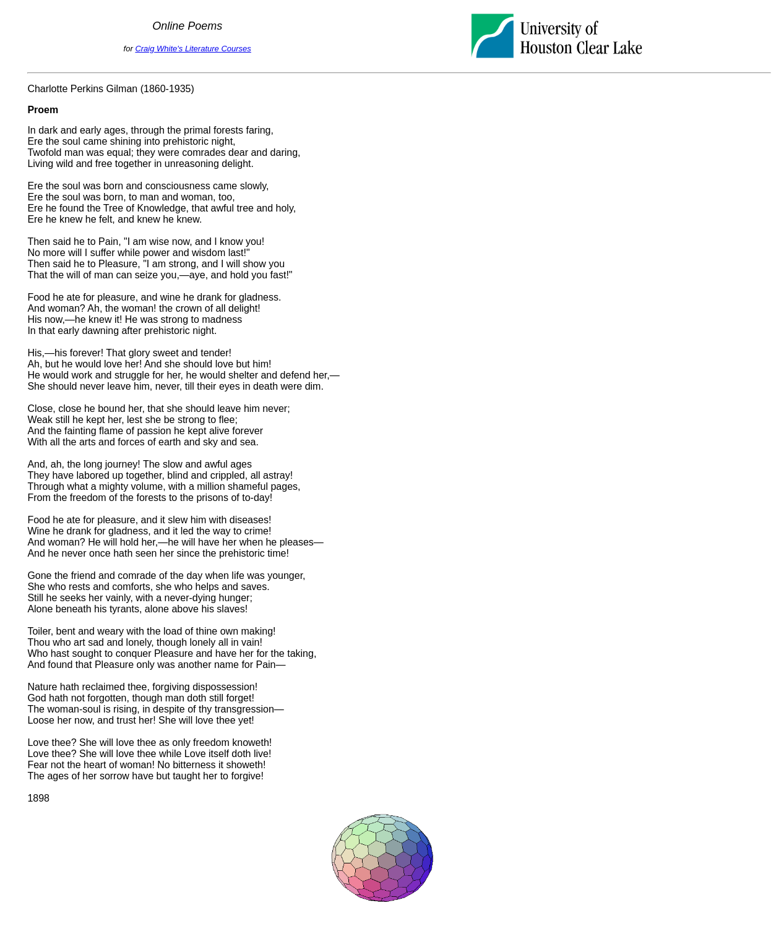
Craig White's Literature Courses (193, 48)
